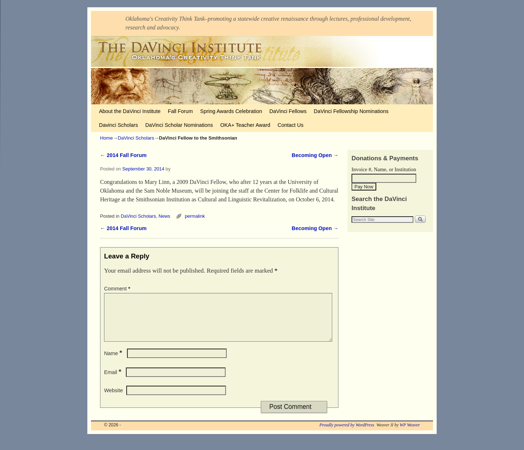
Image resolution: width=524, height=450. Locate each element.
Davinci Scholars (118, 125)
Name (114, 362)
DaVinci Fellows (287, 111)
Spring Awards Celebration (231, 111)
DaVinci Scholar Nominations (179, 125)
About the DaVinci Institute (129, 111)
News (164, 216)
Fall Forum (180, 111)
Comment (118, 289)
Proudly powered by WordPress (346, 433)
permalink (195, 216)
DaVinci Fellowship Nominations (351, 111)
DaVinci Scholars (136, 138)
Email (113, 381)
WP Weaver (410, 433)
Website (113, 399)
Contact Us (290, 125)
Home (106, 138)
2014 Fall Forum (123, 155)
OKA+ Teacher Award (245, 125)
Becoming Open (315, 155)
